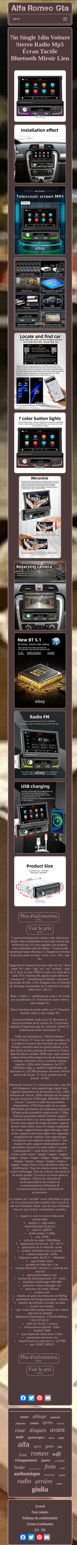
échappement (26, 1460)
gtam (49, 1446)
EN (36, 1529)
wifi (57, 1454)
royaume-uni (35, 1469)
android (55, 1417)
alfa (23, 1444)
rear (62, 1468)
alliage (39, 1416)
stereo (51, 1438)
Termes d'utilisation (40, 1523)
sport (37, 1446)
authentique (27, 1473)
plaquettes (21, 1423)
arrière (43, 1481)
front (23, 1455)
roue (20, 1430)
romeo (39, 1453)
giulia (40, 1489)
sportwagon (36, 1437)
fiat (60, 1446)
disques (38, 1430)
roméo (34, 1423)
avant (57, 1429)
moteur (60, 1423)
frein (50, 1466)
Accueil (40, 1506)
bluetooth (49, 1474)
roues (24, 1417)
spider (59, 1483)
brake (20, 1467)
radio (24, 1481)
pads (61, 1437)
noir (20, 1436)
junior (46, 1460)
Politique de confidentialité (40, 1517)
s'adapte (60, 1460)
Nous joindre (39, 1512)
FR (43, 1529)
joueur (62, 1475)
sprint (48, 1422)
